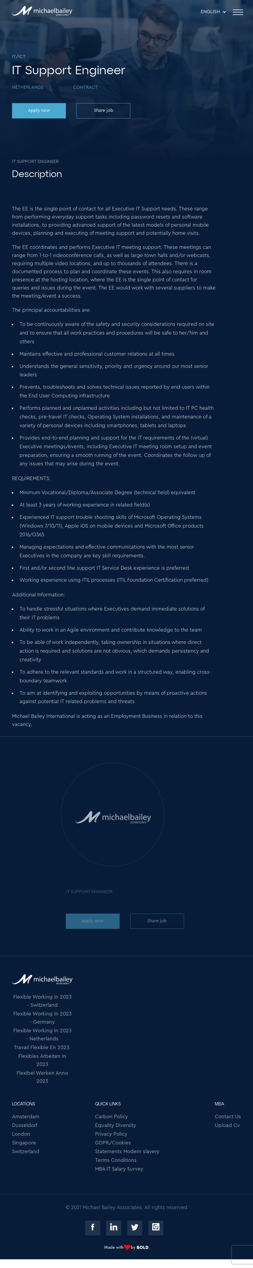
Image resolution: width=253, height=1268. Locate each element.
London (21, 1134)
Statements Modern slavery (127, 1151)
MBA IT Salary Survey (119, 1169)
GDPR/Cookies (113, 1142)
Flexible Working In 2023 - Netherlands (42, 1034)
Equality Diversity (115, 1125)
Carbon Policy (111, 1116)
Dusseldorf (24, 1125)
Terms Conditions (116, 1160)
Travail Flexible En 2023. (42, 1047)
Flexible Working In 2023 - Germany (42, 1018)
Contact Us (228, 1116)
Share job (103, 110)
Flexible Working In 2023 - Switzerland (42, 1001)
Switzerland (25, 1151)
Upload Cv (227, 1125)
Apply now (38, 110)
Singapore (24, 1142)
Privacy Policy (111, 1134)
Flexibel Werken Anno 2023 (42, 1077)
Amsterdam (25, 1116)
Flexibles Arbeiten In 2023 (42, 1060)
